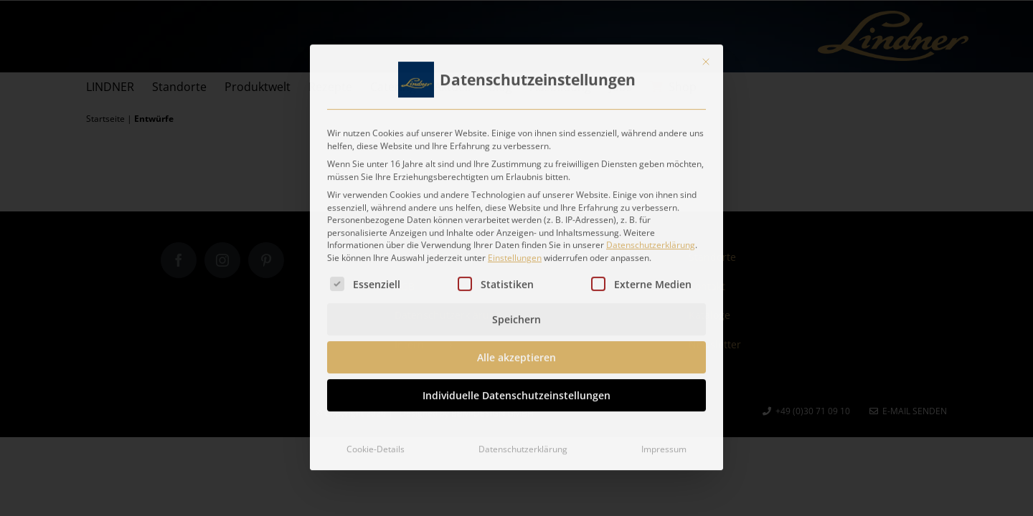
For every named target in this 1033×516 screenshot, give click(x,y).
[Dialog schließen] (705, 56)
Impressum (664, 444)
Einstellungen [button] (515, 253)
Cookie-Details (375, 444)
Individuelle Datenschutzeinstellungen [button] (516, 390)
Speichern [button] (516, 314)
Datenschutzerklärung (650, 240)
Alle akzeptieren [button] (516, 352)
